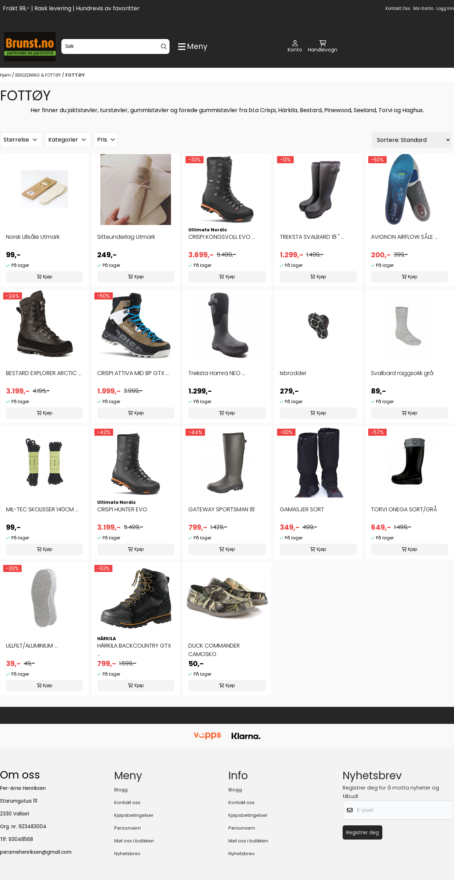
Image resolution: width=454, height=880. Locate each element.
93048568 (21, 839)
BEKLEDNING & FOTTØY (38, 75)
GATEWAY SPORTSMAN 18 (221, 509)
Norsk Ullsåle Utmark (33, 237)
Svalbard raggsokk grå (402, 373)
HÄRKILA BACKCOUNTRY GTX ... (134, 650)
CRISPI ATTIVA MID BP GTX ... (133, 373)
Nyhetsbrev (127, 854)
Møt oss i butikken (134, 841)
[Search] (164, 46)
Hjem (6, 75)
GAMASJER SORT (302, 509)
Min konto (423, 8)
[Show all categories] (193, 46)
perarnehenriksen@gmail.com (36, 852)
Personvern (127, 828)
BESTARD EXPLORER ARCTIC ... (43, 373)
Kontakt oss (398, 8)
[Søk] (115, 46)
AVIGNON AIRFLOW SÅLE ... (404, 237)
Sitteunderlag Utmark (126, 237)
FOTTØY (75, 75)
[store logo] (30, 46)
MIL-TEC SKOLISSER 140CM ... (42, 509)
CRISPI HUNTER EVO (122, 509)
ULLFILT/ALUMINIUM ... (31, 646)
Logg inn (445, 8)
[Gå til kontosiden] (295, 46)
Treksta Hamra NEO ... (216, 373)
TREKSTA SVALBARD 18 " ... (312, 237)
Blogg (121, 790)
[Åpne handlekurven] (322, 46)
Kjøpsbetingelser (134, 815)
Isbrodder (293, 373)
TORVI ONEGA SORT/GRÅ (404, 509)
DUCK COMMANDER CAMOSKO (214, 650)
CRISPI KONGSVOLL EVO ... (221, 237)
